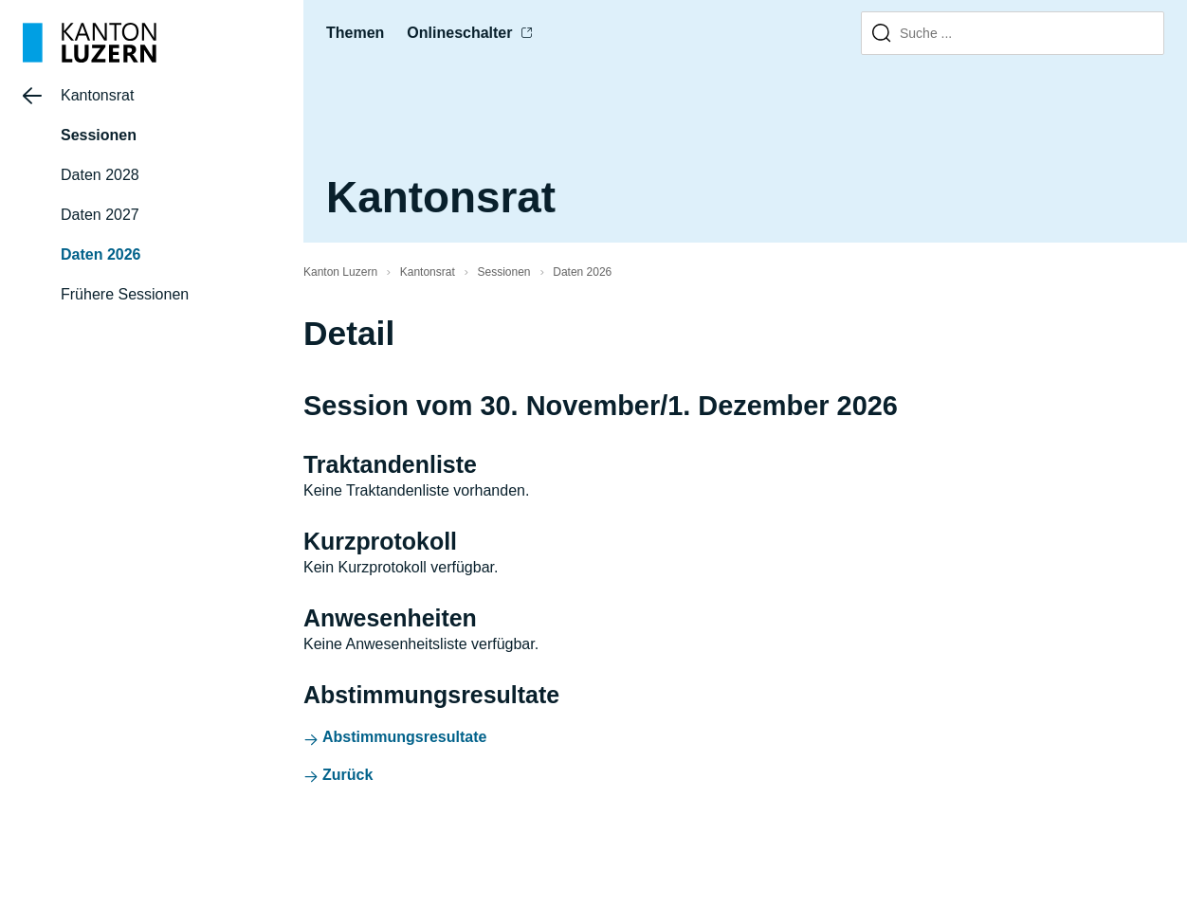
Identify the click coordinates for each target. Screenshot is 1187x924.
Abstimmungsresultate (404, 737)
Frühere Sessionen (125, 294)
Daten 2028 (100, 175)
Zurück (347, 775)
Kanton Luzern (340, 272)
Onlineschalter (459, 33)
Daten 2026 (101, 254)
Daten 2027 (100, 215)
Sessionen (99, 135)
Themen (355, 33)
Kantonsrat (97, 95)
